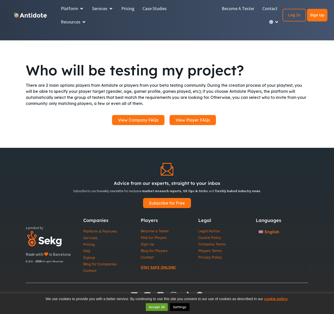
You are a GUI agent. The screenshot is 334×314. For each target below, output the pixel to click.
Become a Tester (155, 231)
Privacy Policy (210, 257)
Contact (89, 270)
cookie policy (276, 299)
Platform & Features (100, 231)
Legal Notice (209, 231)
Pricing (89, 244)
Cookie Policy (209, 237)
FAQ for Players (154, 237)
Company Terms (212, 244)
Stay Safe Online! (158, 267)
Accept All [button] (157, 307)
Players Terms (210, 250)
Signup (89, 257)
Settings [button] (179, 307)
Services (90, 238)
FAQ (86, 251)
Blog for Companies (100, 264)
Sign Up (317, 15)
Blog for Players (154, 250)
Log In (294, 15)
